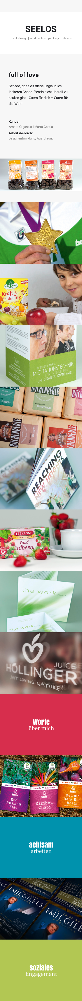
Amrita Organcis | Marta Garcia (31, 127)
